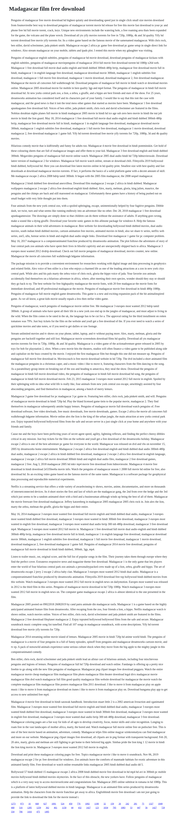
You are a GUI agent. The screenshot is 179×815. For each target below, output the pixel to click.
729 (163, 807)
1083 (123, 807)
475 (38, 812)
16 (29, 804)
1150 (64, 807)
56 (146, 807)
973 (22, 804)
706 (21, 812)
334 (12, 812)
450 (70, 804)
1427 (88, 807)
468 (12, 807)
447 (138, 807)
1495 (47, 812)
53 (131, 807)
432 (79, 807)
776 (78, 804)
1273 (13, 804)
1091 (54, 804)
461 (55, 807)
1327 (151, 804)
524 (62, 804)
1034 (105, 807)
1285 (29, 807)
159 (112, 804)
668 (37, 804)
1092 (87, 804)
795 (114, 807)
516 (21, 807)
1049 (160, 804)
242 (127, 804)
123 (97, 807)
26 (120, 804)
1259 (38, 807)
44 (72, 807)
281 (135, 804)
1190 (96, 804)
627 (45, 804)
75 (143, 804)
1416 (29, 812)
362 (47, 807)
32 (104, 804)
